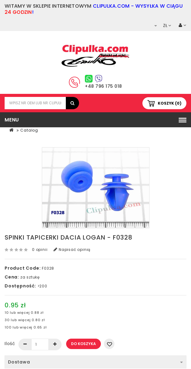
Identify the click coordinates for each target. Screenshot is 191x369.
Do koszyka (83, 343)
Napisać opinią (72, 249)
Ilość (10, 343)
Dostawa (95, 362)
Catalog (29, 130)
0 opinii (39, 249)
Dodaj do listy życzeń (109, 344)
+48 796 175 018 (103, 86)
